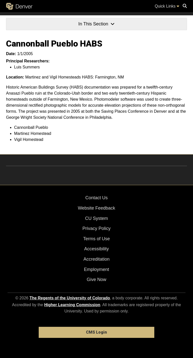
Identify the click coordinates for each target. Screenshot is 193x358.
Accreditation (96, 259)
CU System (96, 218)
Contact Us (96, 197)
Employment (96, 269)
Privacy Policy (96, 228)
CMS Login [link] (96, 332)
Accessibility (96, 248)
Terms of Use (96, 238)
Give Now (96, 279)
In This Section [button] (96, 23)
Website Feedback (96, 208)
